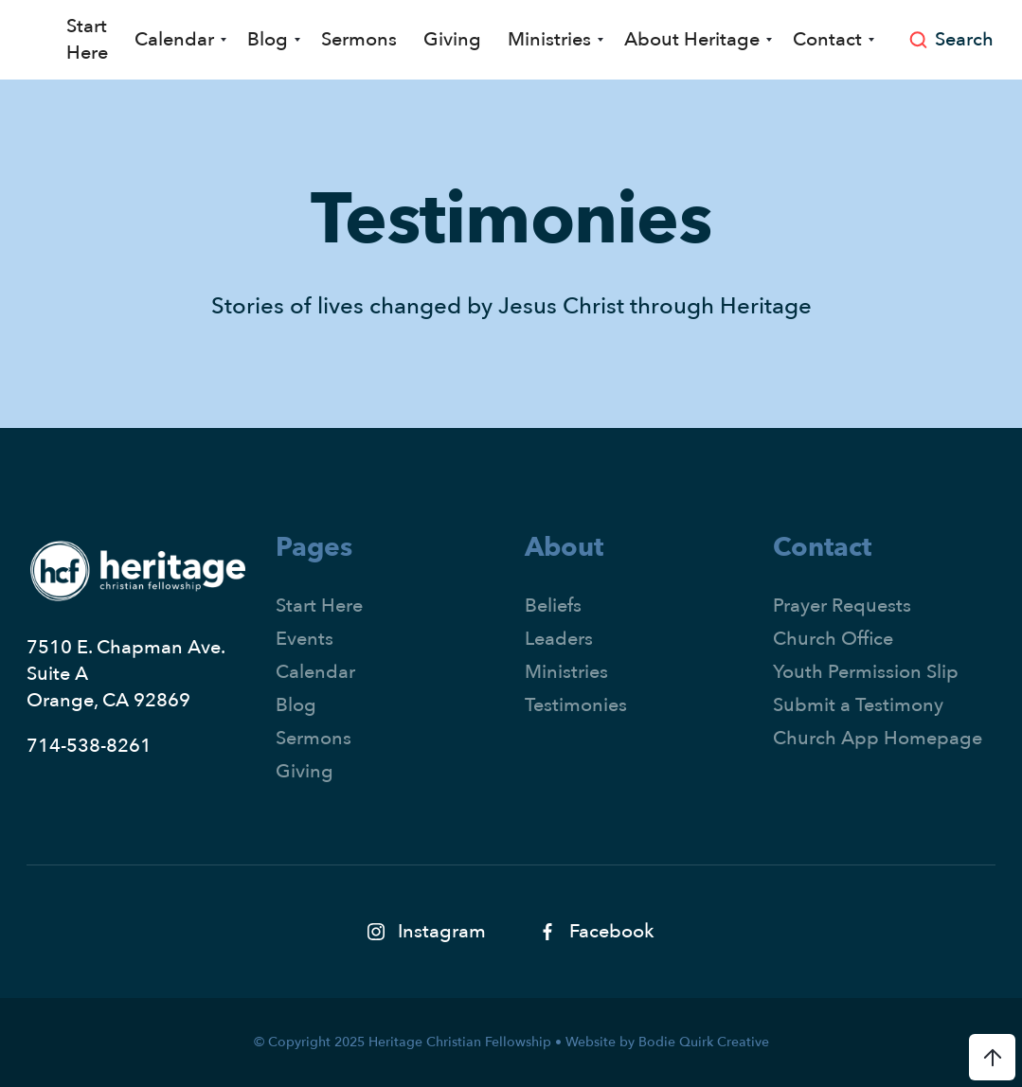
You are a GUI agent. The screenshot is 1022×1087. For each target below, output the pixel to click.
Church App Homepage (877, 738)
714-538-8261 (89, 745)
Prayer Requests (842, 605)
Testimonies (576, 705)
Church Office (833, 638)
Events (304, 638)
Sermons (359, 39)
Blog (296, 705)
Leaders (559, 638)
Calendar (315, 672)
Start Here (87, 39)
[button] (177, 40)
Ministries (566, 672)
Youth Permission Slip (866, 672)
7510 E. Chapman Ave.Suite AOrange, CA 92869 (126, 673)
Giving (452, 39)
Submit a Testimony (858, 705)
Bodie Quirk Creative (703, 1042)
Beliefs (553, 605)
